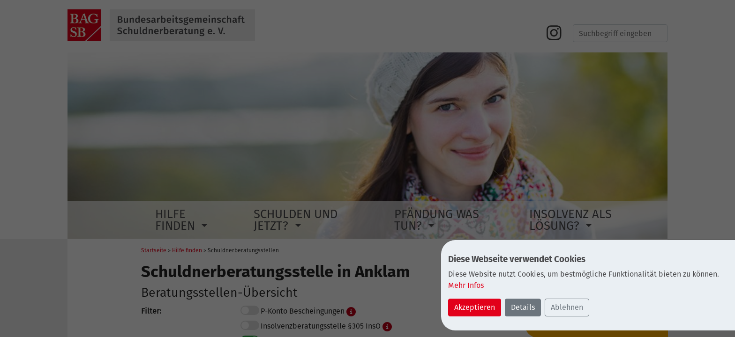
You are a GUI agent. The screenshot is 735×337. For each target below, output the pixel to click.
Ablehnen (567, 307)
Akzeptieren (474, 307)
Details (523, 307)
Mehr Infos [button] (466, 285)
